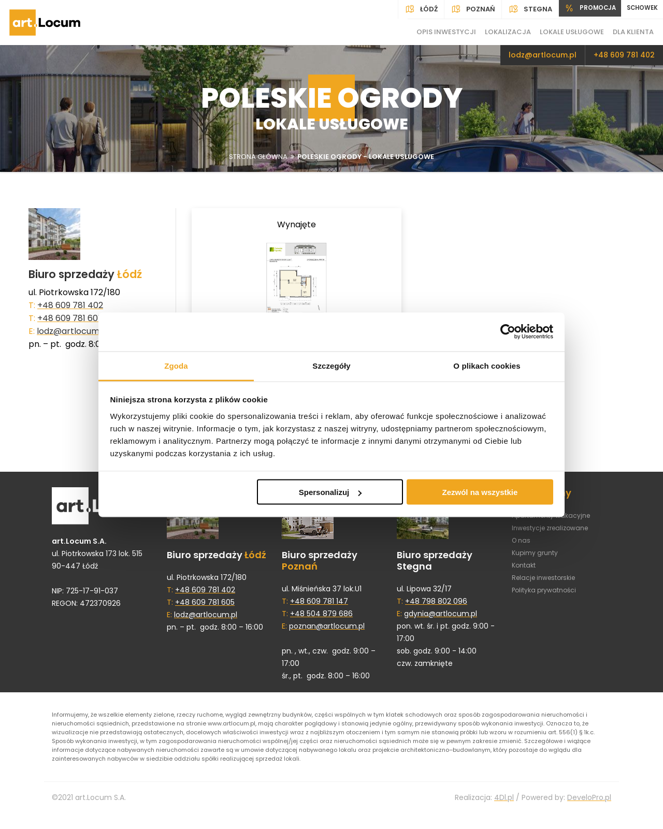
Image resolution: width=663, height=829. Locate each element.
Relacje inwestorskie (548, 582)
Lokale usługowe (572, 32)
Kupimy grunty (538, 557)
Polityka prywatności (548, 595)
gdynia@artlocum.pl (440, 619)
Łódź (407, 9)
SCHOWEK (639, 9)
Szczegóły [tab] (331, 365)
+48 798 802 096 (436, 606)
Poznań (459, 9)
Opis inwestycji (446, 32)
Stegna (516, 9)
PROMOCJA (579, 9)
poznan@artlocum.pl (327, 631)
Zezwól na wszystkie (479, 492)
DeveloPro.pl (589, 813)
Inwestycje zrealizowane (555, 533)
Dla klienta (633, 32)
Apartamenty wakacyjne (556, 520)
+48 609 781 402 (624, 55)
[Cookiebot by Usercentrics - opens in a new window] (508, 332)
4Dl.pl (504, 813)
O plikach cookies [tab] (486, 365)
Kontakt (526, 570)
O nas (522, 545)
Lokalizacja (508, 32)
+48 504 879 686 (321, 619)
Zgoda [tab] (176, 365)
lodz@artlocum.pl (542, 55)
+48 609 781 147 (319, 606)
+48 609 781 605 (70, 318)
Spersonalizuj (330, 492)
